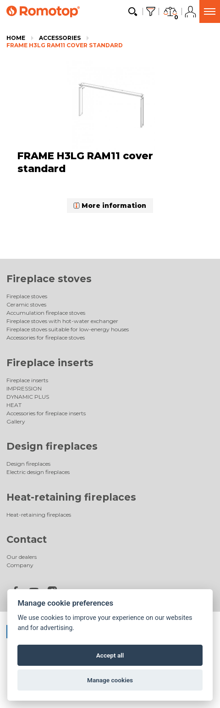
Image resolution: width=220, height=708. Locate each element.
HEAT (14, 404)
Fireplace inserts (50, 362)
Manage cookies (110, 680)
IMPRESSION (24, 388)
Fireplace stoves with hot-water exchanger (62, 321)
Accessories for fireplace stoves (45, 337)
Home (15, 37)
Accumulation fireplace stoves (45, 312)
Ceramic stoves (26, 304)
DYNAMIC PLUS (27, 396)
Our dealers (21, 556)
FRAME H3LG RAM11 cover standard (64, 45)
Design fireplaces (52, 446)
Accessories (60, 37)
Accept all (110, 655)
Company (19, 565)
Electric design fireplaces (38, 471)
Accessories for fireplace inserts (46, 413)
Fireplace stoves (49, 278)
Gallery (15, 421)
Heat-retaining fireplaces (71, 497)
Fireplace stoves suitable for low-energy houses (67, 329)
